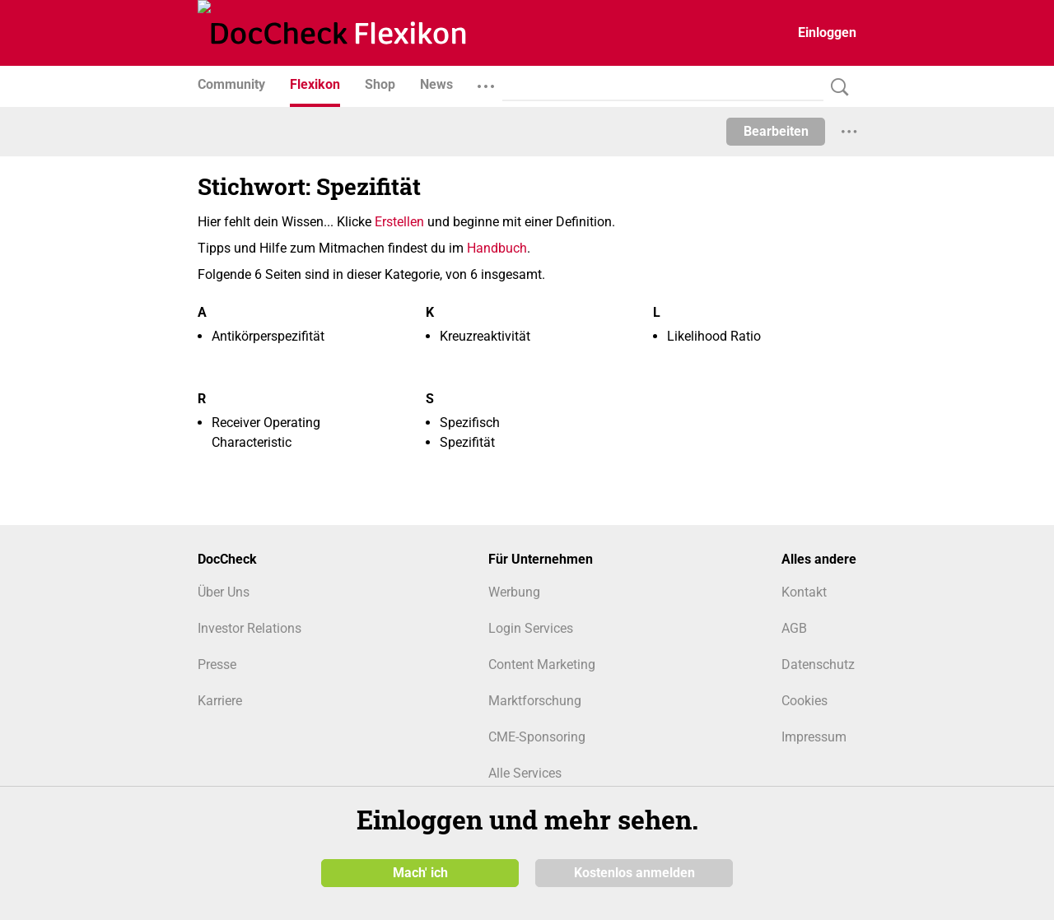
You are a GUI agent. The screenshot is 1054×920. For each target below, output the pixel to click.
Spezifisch (470, 422)
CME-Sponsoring (536, 737)
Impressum (813, 737)
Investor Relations (249, 628)
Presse (217, 664)
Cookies (804, 701)
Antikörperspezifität (268, 336)
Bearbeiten (776, 131)
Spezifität (467, 442)
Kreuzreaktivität (485, 336)
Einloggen (827, 32)
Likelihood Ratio (714, 336)
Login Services (530, 628)
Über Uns (224, 592)
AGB (794, 628)
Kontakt (804, 592)
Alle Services (525, 773)
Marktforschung (534, 701)
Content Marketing (541, 664)
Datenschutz (818, 664)
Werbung (514, 592)
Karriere (220, 701)
